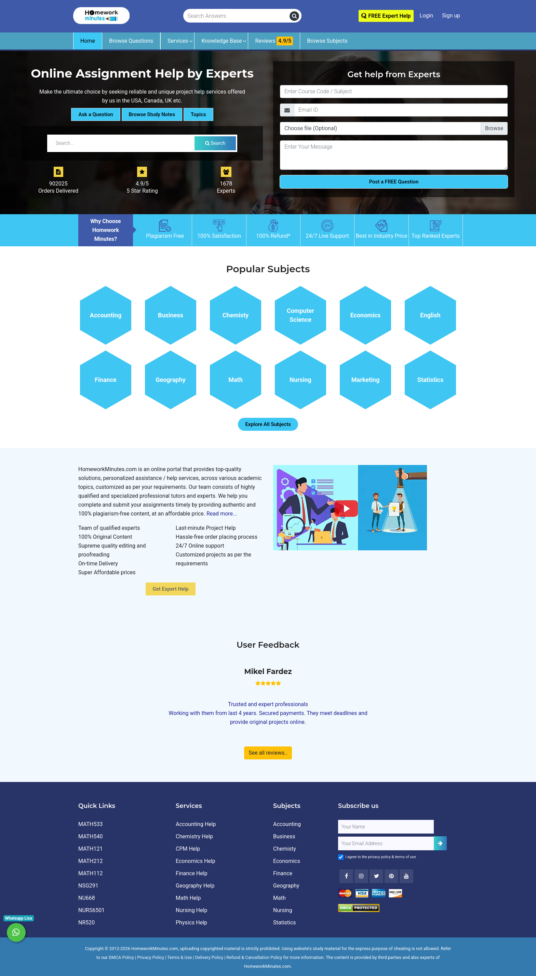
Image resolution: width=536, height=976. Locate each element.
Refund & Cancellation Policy (254, 957)
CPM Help (188, 849)
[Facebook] (346, 876)
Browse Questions (131, 41)
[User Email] (386, 843)
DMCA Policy (121, 957)
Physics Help (191, 922)
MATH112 (90, 873)
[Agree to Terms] (341, 857)
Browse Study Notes (152, 114)
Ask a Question (95, 114)
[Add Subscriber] (440, 843)
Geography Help (195, 885)
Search (215, 143)
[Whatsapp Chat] (16, 932)
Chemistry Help (194, 836)
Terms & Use (179, 957)
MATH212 (90, 861)
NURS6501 (91, 910)
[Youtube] (391, 876)
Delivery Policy (209, 957)
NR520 (86, 922)
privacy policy (379, 857)
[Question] (394, 155)
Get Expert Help (171, 589)
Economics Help (195, 861)
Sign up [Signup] (451, 15)
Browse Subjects (327, 41)
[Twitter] (376, 876)
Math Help (188, 898)
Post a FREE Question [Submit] (394, 182)
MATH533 (90, 824)
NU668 (86, 898)
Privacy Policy (150, 957)
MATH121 (90, 849)
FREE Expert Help (386, 16)
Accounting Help (196, 824)
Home (87, 41)
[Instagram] (361, 876)
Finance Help (191, 873)
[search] (294, 16)
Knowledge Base (221, 41)
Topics (198, 114)
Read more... (221, 513)
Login (426, 15)
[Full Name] (386, 827)
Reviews (274, 41)
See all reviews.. (268, 753)
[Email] (401, 110)
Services (178, 41)
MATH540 (90, 836)
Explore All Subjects (268, 424)
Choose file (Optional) (310, 128)
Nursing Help (191, 910)
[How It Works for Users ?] (350, 507)
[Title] (394, 91)
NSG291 (88, 885)
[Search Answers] (236, 16)
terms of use (405, 857)
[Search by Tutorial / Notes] (122, 143)
